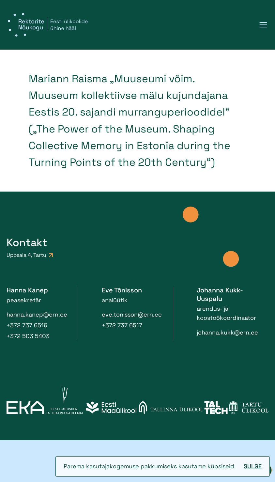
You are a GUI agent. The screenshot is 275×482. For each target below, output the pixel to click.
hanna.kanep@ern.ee (37, 314)
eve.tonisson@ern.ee (132, 314)
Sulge (253, 466)
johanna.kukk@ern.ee (227, 332)
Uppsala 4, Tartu (30, 255)
